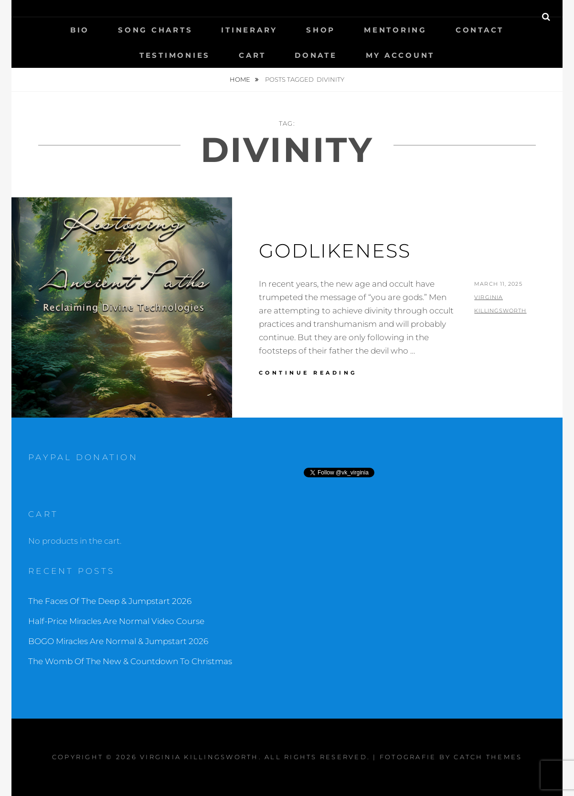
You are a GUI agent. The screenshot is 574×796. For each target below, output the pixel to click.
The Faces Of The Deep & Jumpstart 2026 (109, 601)
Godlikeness (335, 250)
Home (241, 79)
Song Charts (155, 29)
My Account (400, 55)
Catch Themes (488, 757)
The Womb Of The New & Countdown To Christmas (130, 661)
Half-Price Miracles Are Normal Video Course (116, 621)
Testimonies (174, 55)
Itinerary (249, 29)
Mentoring (395, 29)
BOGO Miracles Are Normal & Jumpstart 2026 (118, 641)
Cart (252, 55)
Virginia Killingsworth (199, 757)
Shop (320, 29)
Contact (480, 29)
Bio (79, 29)
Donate (316, 55)
